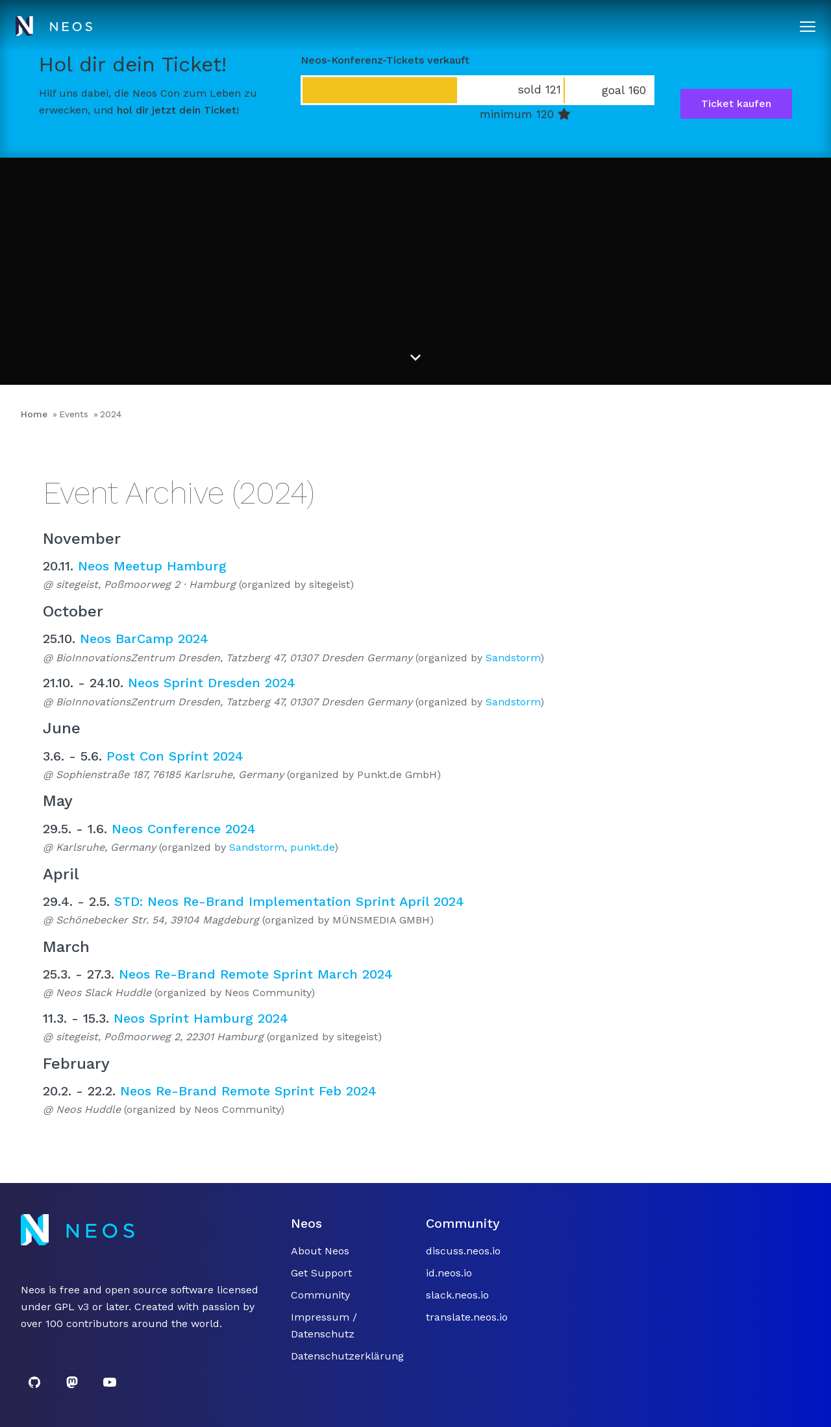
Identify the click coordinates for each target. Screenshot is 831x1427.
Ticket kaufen (736, 103)
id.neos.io (449, 1273)
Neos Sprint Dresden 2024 (211, 682)
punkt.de (312, 847)
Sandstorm (513, 658)
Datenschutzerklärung (347, 1356)
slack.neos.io (457, 1295)
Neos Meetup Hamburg (152, 566)
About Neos (320, 1251)
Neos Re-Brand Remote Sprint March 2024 (256, 974)
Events (73, 414)
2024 (110, 414)
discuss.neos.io (463, 1251)
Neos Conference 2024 (184, 828)
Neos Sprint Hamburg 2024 (201, 1018)
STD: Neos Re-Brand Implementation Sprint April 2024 (289, 901)
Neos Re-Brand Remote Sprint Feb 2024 (248, 1091)
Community (320, 1295)
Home (34, 414)
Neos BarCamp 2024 (144, 638)
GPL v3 (72, 1306)
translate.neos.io (467, 1317)
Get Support (321, 1273)
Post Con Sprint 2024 (174, 756)
